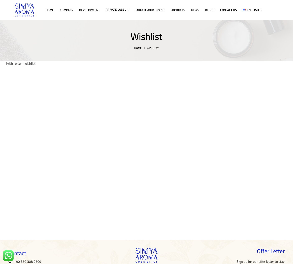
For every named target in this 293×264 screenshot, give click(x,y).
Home (138, 48)
